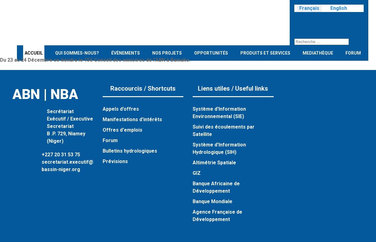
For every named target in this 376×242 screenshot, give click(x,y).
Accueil (34, 53)
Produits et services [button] (265, 53)
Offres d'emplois (122, 130)
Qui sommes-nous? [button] (77, 53)
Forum (353, 53)
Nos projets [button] (167, 53)
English (338, 8)
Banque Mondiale (212, 201)
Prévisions (115, 161)
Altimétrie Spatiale (214, 163)
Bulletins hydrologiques (130, 151)
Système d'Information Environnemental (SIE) (219, 112)
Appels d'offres (121, 109)
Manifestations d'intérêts (132, 119)
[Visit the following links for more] (297, 21)
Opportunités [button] (211, 53)
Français (309, 8)
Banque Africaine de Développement (216, 187)
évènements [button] (125, 53)
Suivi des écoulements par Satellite (224, 130)
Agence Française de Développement (217, 215)
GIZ (197, 173)
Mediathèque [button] (318, 53)
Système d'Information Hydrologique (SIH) (219, 148)
